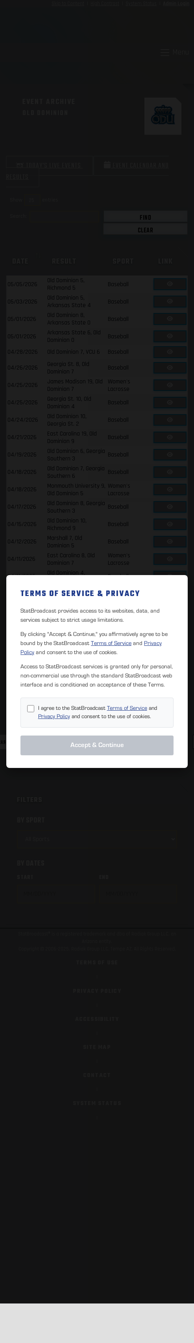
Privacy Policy (54, 716)
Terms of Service (111, 643)
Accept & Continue (97, 745)
